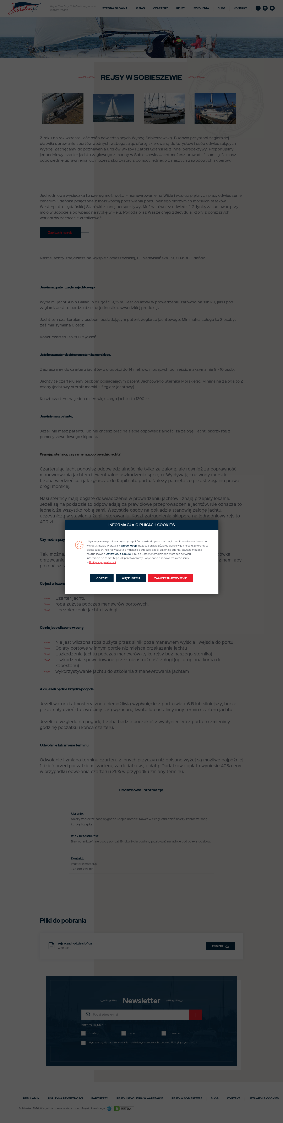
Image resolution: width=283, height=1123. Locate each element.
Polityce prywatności (102, 562)
